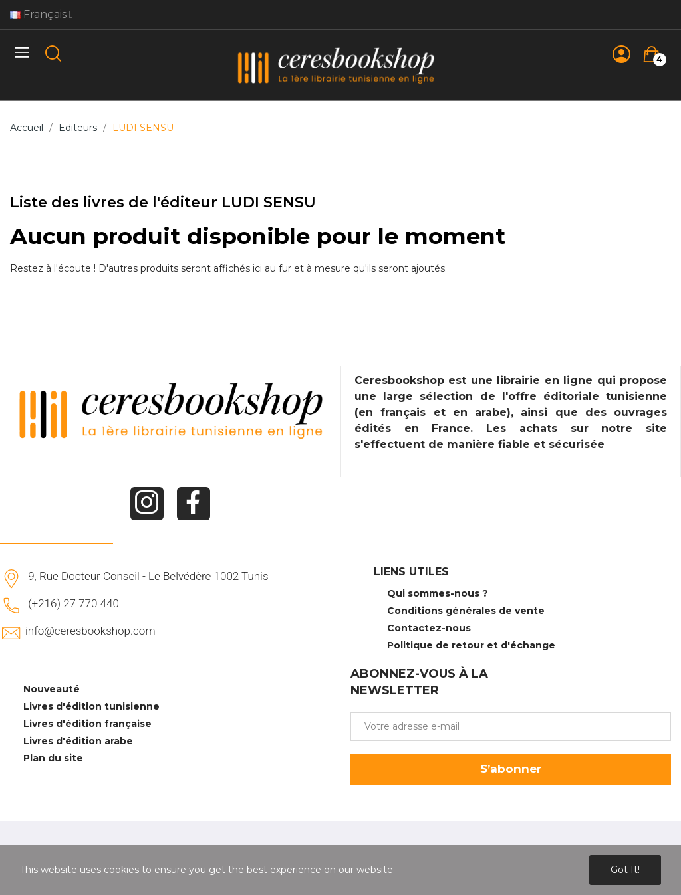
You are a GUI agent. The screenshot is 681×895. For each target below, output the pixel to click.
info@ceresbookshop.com (90, 630)
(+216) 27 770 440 (73, 603)
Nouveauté (51, 689)
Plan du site (53, 758)
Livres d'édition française (87, 724)
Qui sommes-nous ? (437, 593)
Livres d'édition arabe (78, 741)
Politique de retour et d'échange (471, 645)
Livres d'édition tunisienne (91, 706)
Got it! (625, 870)
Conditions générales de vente (466, 611)
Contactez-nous (429, 628)
